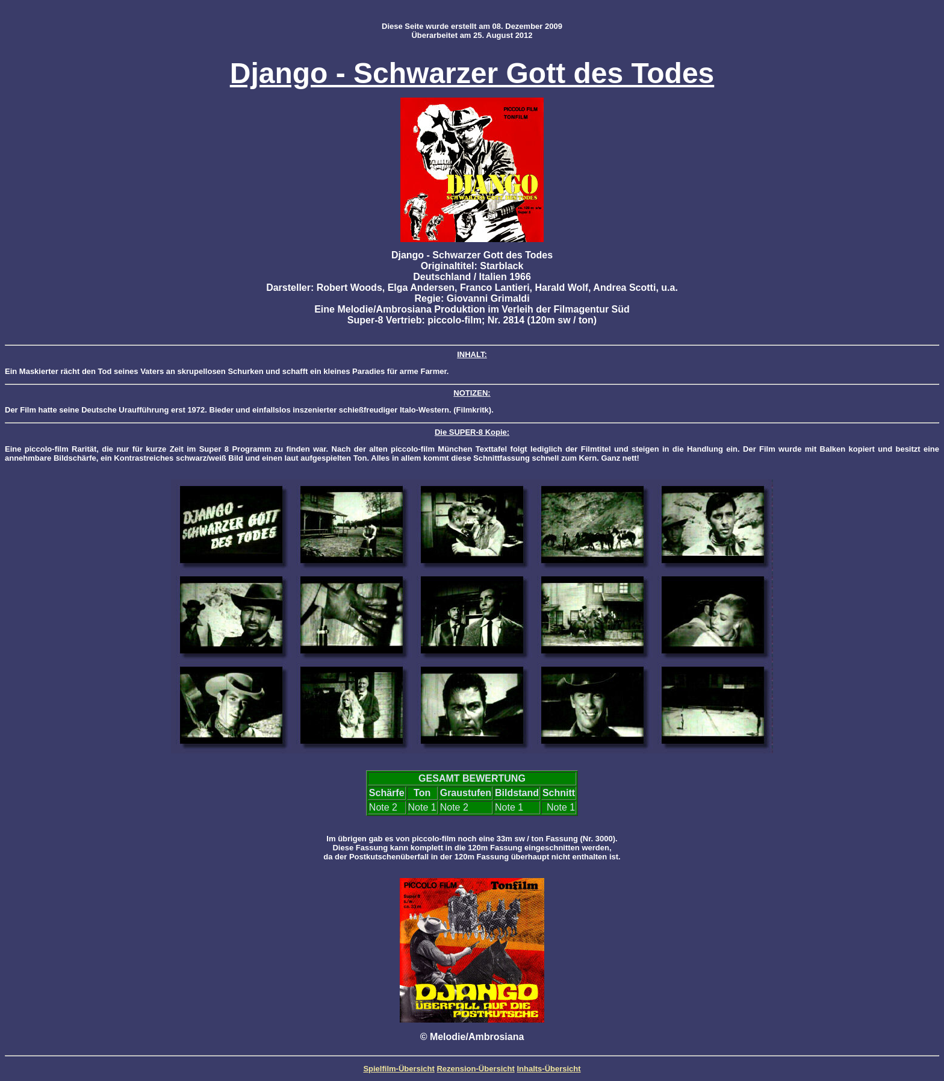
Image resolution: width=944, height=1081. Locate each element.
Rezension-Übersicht (475, 1068)
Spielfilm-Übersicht (398, 1068)
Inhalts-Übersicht (548, 1068)
